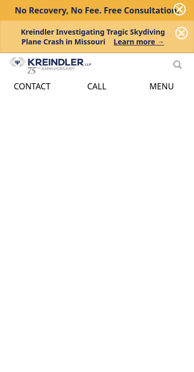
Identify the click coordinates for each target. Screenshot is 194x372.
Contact (31, 86)
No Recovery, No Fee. (97, 10)
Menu (162, 86)
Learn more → (139, 42)
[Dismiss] (181, 33)
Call (96, 86)
